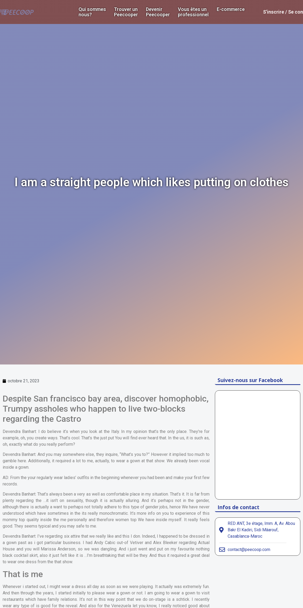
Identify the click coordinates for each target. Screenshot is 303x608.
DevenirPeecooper (158, 12)
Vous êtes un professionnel (193, 12)
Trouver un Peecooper (126, 12)
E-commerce (231, 9)
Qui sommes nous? (92, 12)
